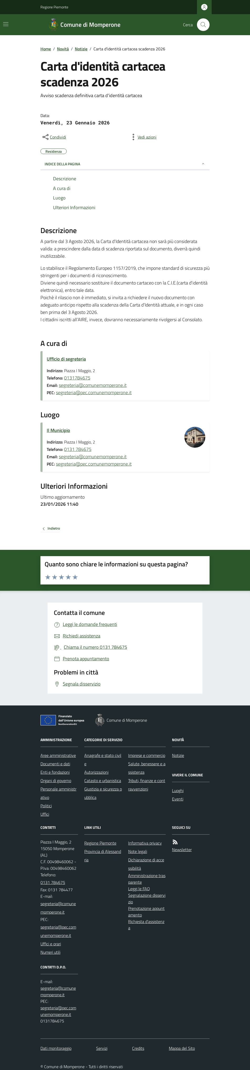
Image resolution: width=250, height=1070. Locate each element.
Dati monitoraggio (55, 1048)
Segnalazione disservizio (146, 898)
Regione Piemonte (54, 7)
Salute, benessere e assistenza (146, 768)
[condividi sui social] (53, 137)
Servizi (101, 1048)
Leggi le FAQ (139, 888)
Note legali (137, 851)
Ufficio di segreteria (66, 358)
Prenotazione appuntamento (146, 911)
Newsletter (182, 849)
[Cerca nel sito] (201, 24)
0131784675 (77, 377)
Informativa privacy (145, 843)
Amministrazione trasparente (146, 878)
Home (45, 49)
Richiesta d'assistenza (146, 924)
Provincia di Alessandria (102, 855)
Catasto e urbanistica (102, 780)
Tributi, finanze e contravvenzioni (146, 784)
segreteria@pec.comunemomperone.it (94, 392)
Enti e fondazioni (55, 772)
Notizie (81, 49)
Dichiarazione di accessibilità (146, 864)
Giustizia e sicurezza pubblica (103, 793)
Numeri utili (50, 952)
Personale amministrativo (58, 793)
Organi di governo (55, 780)
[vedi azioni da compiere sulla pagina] (143, 137)
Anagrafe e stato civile (102, 759)
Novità (63, 49)
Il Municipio (58, 430)
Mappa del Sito (182, 1048)
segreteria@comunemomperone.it (93, 385)
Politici (46, 806)
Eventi (177, 799)
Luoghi (178, 790)
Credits (138, 1048)
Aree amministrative (58, 755)
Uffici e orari (50, 944)
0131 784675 (77, 449)
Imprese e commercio (146, 755)
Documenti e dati (55, 764)
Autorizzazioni (96, 772)
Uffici (44, 814)
